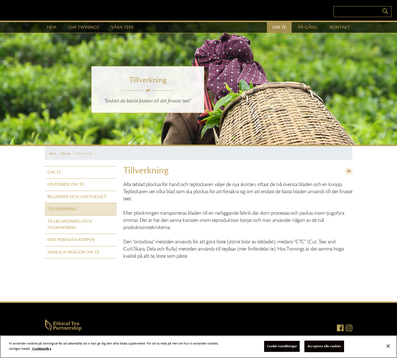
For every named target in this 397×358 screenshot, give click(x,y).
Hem (52, 153)
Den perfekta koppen (71, 240)
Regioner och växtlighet (76, 197)
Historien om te (65, 184)
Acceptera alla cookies (324, 346)
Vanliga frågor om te (73, 252)
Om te (65, 153)
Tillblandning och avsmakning (69, 224)
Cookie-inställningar (282, 346)
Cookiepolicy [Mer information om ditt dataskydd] (41, 348)
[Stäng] (388, 346)
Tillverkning (83, 153)
